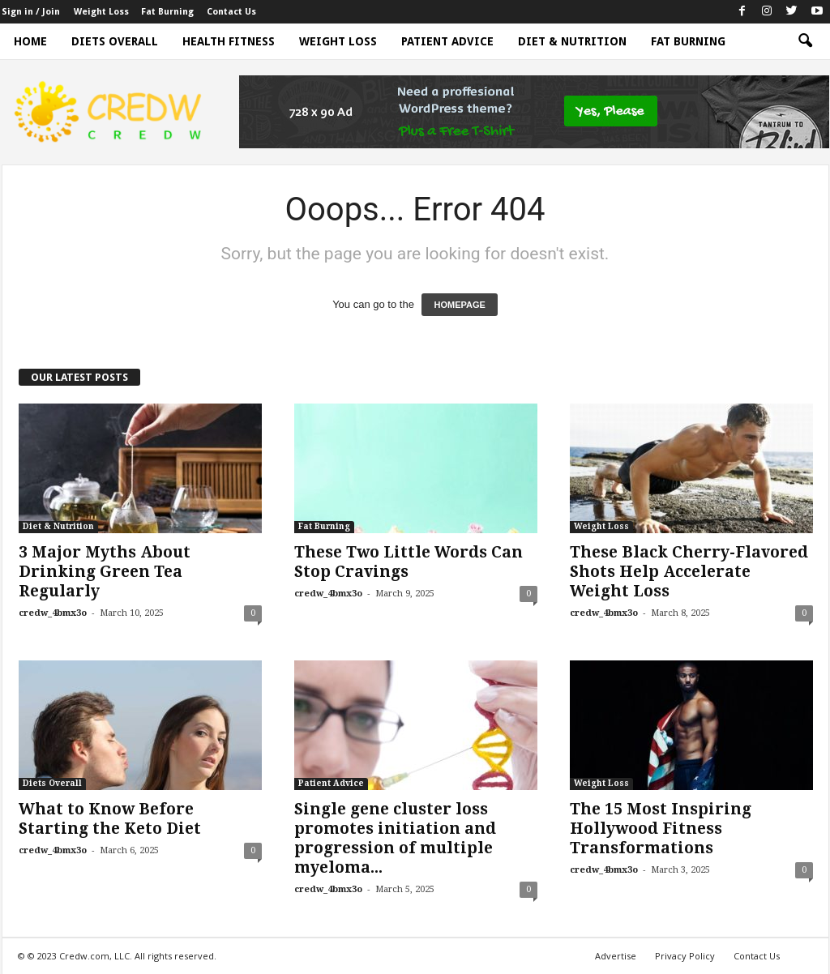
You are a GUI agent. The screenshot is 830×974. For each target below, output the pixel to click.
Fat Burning (167, 11)
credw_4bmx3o (53, 613)
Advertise (615, 956)
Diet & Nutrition (572, 41)
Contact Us (231, 11)
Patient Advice (447, 41)
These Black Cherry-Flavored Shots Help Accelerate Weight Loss (689, 571)
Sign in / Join (31, 11)
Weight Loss (101, 11)
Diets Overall (114, 41)
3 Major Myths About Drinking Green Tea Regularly (104, 571)
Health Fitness (228, 41)
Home (30, 41)
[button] (805, 41)
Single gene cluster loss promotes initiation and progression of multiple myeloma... (395, 838)
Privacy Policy (685, 956)
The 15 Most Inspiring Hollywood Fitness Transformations (660, 828)
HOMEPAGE (459, 305)
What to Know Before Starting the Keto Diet (110, 819)
